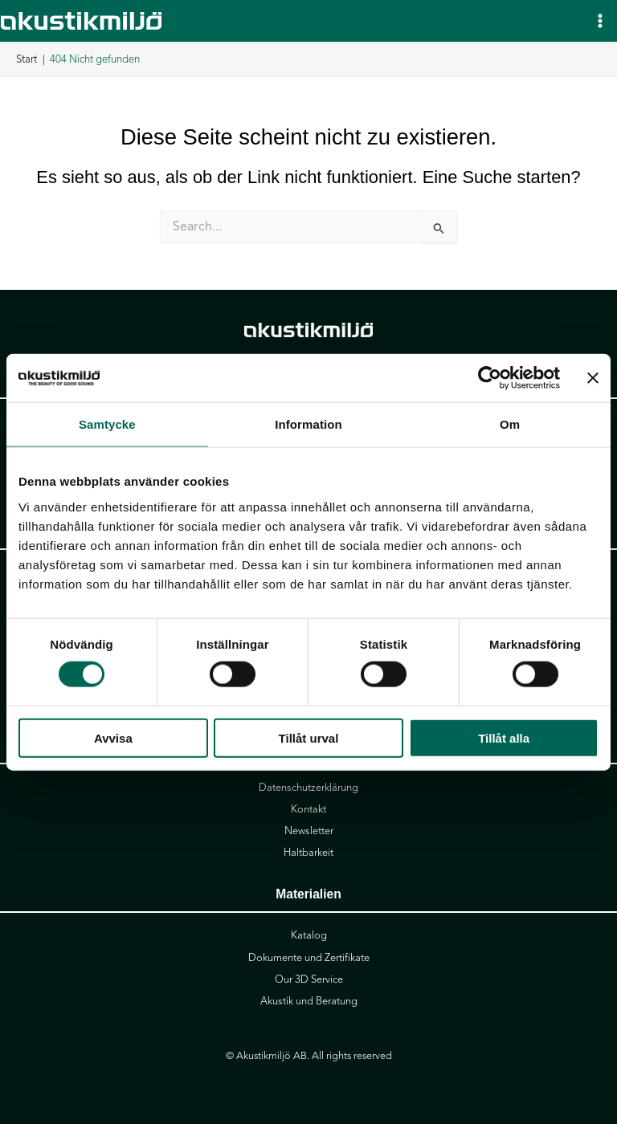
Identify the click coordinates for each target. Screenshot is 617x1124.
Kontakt (308, 809)
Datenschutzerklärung (308, 787)
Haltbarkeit (308, 852)
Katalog (309, 935)
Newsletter (308, 831)
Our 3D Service (309, 979)
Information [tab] (308, 424)
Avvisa (113, 737)
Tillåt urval (309, 737)
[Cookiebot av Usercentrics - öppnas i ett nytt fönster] (489, 378)
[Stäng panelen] (593, 378)
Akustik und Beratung (309, 1001)
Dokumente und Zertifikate (309, 957)
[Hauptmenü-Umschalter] (600, 21)
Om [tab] (510, 424)
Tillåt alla (503, 737)
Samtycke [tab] (107, 424)
